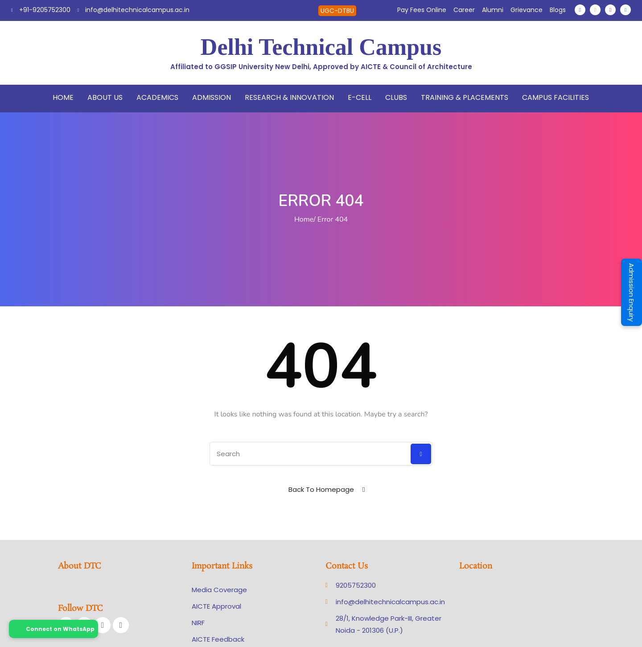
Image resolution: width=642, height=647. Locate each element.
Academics (157, 97)
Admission (211, 97)
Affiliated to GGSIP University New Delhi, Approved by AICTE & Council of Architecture (321, 66)
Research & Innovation (289, 97)
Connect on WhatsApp (53, 629)
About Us (105, 97)
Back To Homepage (321, 489)
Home (63, 97)
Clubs (396, 97)
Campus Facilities (555, 97)
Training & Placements (464, 97)
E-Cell (359, 97)
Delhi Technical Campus (321, 47)
